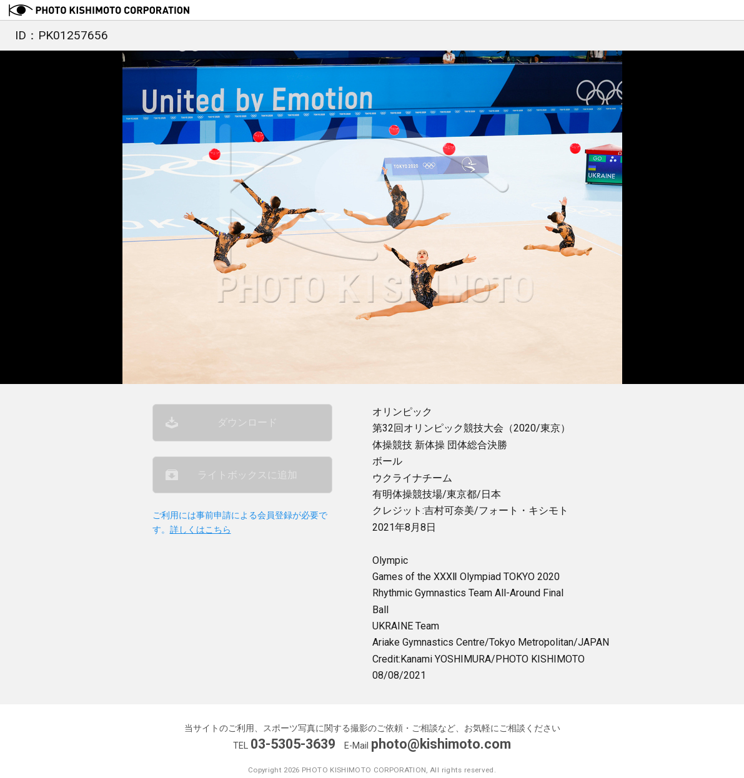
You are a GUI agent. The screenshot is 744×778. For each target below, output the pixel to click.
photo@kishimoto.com (441, 744)
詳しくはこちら (200, 529)
